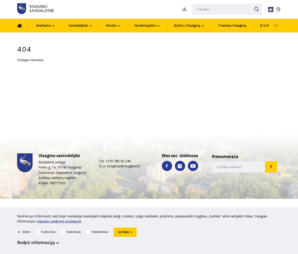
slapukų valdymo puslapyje (59, 221)
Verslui (111, 25)
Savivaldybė (78, 25)
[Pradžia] (23, 25)
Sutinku (123, 232)
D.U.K (264, 25)
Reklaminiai (97, 232)
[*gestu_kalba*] (278, 9)
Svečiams (43, 25)
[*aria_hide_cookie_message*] (279, 217)
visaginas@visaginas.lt (123, 166)
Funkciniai (45, 232)
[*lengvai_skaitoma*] (270, 9)
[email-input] (238, 166)
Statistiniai (71, 232)
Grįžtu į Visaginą (187, 25)
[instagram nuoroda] (180, 166)
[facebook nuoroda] (167, 166)
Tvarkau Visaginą (232, 25)
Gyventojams (145, 25)
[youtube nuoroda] (193, 166)
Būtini (23, 232)
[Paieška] (227, 9)
